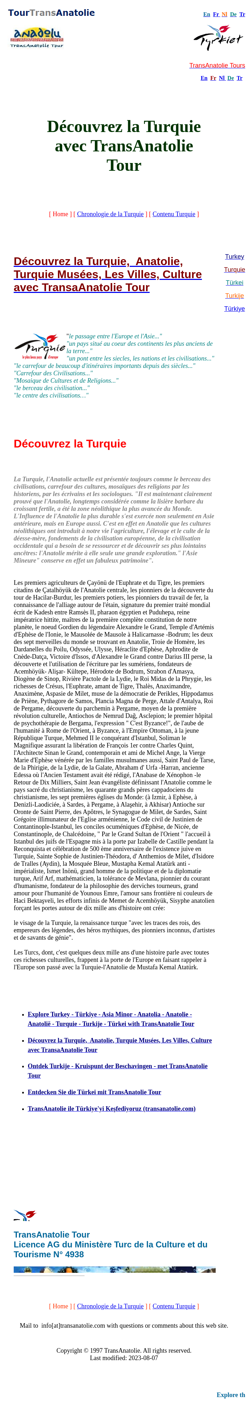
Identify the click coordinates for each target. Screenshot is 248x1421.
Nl (221, 78)
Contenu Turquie (173, 214)
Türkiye (234, 308)
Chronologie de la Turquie (110, 214)
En (204, 78)
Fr (216, 14)
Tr (242, 14)
